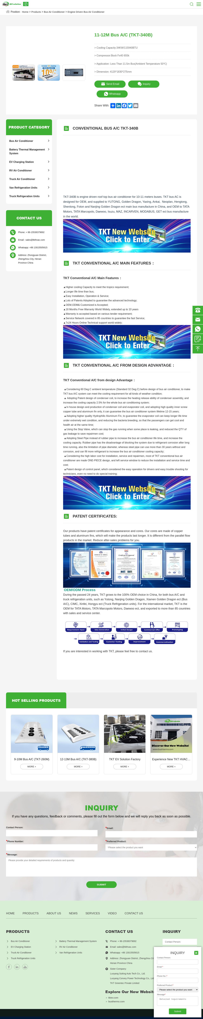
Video (112, 907)
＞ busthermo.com (115, 996)
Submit (101, 878)
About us (53, 907)
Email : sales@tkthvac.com (31, 233)
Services (92, 907)
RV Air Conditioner (20, 164)
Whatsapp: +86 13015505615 (32, 241)
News (73, 907)
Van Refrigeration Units (23, 181)
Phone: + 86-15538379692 (31, 226)
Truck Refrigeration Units (24, 190)
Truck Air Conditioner (22, 173)
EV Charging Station (21, 155)
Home (25, 11)
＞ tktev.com (111, 992)
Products (37, 11)
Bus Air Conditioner (55, 11)
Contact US (134, 907)
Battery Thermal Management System (27, 145)
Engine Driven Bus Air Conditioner (88, 11)
